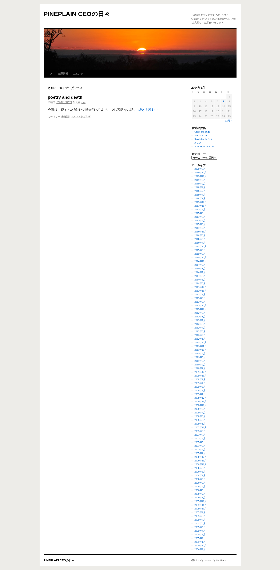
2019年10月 (200, 176)
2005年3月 (200, 534)
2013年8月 (200, 298)
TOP (51, 73)
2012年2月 (200, 335)
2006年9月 (200, 468)
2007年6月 (200, 438)
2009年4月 (200, 383)
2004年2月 (200, 549)
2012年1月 (200, 338)
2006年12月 (200, 457)
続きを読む (148, 109)
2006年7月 (200, 475)
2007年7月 (200, 434)
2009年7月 (200, 379)
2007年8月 (200, 431)
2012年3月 (200, 331)
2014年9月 (200, 264)
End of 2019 (200, 135)
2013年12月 (200, 287)
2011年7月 (200, 360)
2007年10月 (200, 427)
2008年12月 (200, 397)
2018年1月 (200, 198)
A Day (197, 142)
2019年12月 (200, 172)
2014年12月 (200, 257)
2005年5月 (200, 527)
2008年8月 (200, 408)
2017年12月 (200, 202)
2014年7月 (200, 272)
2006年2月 (200, 493)
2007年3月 (200, 445)
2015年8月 (200, 250)
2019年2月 (200, 183)
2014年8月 (200, 268)
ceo (83, 102)
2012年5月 (200, 324)
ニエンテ (77, 73)
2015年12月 (200, 246)
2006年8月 (200, 471)
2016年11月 (200, 231)
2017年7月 (200, 216)
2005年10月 (200, 508)
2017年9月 (200, 209)
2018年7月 (200, 191)
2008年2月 (200, 420)
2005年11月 (200, 505)
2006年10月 (200, 464)
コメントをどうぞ (80, 116)
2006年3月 (200, 490)
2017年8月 (200, 213)
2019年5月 (200, 180)
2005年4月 (200, 530)
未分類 (65, 116)
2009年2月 (200, 390)
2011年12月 (200, 342)
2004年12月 (200, 545)
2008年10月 (200, 405)
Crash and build (202, 131)
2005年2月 (200, 538)
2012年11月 (200, 309)
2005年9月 (200, 512)
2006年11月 (200, 460)
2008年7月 (200, 412)
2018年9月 (200, 187)
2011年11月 (200, 346)
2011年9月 (200, 353)
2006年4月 (200, 486)
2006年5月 (200, 482)
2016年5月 (200, 239)
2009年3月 (200, 386)
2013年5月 (200, 301)
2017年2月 (200, 228)
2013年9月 (200, 294)
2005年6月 (200, 523)
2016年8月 (200, 235)
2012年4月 (200, 327)
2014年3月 (200, 283)
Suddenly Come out (204, 146)
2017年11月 (200, 205)
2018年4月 (200, 194)
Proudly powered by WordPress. (211, 560)
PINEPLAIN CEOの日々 (77, 13)
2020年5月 (200, 168)
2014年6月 (200, 276)
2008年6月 (200, 416)
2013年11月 (200, 290)
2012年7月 (200, 320)
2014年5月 (200, 279)
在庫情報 (63, 73)
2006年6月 (200, 479)
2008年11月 (200, 401)
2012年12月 (200, 305)
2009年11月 (200, 375)
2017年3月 (200, 224)
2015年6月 (200, 253)
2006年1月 (200, 497)
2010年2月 (200, 364)
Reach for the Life (203, 139)
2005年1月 (200, 541)
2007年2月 (200, 449)
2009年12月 (200, 372)
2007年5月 (200, 442)
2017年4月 (200, 220)
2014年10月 (200, 261)
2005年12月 (200, 501)
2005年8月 (200, 516)
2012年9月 (200, 312)
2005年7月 (200, 519)
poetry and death (65, 97)
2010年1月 (200, 368)
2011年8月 (200, 357)
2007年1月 (200, 453)
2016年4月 (200, 242)
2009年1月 (200, 394)
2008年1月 (200, 423)
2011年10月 (200, 349)
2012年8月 (200, 316)
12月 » (228, 120)
